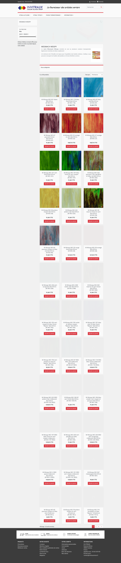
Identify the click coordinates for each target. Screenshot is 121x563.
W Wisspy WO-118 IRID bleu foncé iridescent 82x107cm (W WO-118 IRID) (93, 362)
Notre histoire (43, 550)
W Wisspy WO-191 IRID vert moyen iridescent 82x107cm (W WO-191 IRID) (71, 474)
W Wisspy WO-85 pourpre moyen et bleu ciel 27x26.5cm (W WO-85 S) (49, 512)
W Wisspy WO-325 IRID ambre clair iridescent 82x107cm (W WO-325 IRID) (49, 399)
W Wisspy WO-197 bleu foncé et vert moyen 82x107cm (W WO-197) (71, 175)
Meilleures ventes (22, 548)
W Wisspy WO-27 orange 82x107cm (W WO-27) (93, 137)
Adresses (64, 550)
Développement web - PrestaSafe (70, 561)
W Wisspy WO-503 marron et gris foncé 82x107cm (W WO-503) (93, 287)
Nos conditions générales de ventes (49, 548)
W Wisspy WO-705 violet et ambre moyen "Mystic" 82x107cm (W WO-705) (71, 325)
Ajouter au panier (49, 109)
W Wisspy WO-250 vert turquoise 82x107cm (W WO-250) (49, 286)
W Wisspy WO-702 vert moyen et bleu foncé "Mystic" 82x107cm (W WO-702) (49, 325)
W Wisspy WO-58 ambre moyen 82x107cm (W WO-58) (49, 211)
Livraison (42, 544)
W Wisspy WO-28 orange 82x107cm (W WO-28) (93, 249)
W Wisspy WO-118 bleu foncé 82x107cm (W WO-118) (71, 101)
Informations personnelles (69, 544)
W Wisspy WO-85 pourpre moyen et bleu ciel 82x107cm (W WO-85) (49, 250)
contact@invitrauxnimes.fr (91, 555)
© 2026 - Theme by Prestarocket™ (51, 561)
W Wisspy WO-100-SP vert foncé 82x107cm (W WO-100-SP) (71, 399)
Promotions (21, 544)
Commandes (65, 546)
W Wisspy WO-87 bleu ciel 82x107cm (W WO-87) (93, 101)
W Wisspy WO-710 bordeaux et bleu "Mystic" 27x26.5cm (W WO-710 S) (93, 512)
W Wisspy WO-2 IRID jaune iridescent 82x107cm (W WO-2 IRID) (49, 474)
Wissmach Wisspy (25, 22)
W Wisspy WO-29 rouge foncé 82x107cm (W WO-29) (71, 249)
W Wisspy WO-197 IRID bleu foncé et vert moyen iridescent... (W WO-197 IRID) (49, 437)
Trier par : (87, 74)
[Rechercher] (94, 7)
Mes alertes (65, 553)
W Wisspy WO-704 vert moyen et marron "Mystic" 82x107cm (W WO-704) (49, 362)
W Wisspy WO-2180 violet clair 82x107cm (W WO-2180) (71, 286)
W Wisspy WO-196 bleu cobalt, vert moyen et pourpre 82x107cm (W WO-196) (93, 399)
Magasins (42, 555)
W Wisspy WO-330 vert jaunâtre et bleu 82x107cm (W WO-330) (71, 437)
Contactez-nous (44, 551)
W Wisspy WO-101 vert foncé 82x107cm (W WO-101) (49, 174)
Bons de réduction (67, 551)
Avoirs (63, 548)
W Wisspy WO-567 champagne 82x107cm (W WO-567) (93, 473)
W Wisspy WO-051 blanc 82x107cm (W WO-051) (49, 101)
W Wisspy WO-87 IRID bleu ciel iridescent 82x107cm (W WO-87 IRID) (71, 362)
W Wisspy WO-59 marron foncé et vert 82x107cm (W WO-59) (93, 212)
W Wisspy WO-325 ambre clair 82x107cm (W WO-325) (71, 211)
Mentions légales (44, 546)
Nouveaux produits (23, 546)
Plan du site (43, 553)
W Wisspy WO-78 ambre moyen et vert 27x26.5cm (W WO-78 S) (71, 512)
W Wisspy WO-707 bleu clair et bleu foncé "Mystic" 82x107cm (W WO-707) (93, 325)
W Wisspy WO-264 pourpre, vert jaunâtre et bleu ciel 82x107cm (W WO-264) (93, 175)
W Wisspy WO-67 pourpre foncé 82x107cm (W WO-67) (49, 137)
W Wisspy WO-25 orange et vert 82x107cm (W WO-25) (71, 137)
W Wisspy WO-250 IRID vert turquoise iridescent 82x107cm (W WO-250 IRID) (93, 437)
